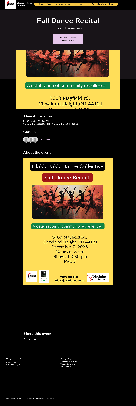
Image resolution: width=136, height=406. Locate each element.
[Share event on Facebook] (24, 339)
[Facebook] (7, 370)
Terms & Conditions (67, 364)
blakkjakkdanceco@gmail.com (17, 359)
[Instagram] (12, 370)
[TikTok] (20, 370)
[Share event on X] (29, 339)
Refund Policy (65, 367)
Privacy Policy (65, 359)
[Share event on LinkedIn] (35, 339)
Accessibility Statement (69, 361)
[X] (16, 370)
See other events (68, 40)
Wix (56, 398)
